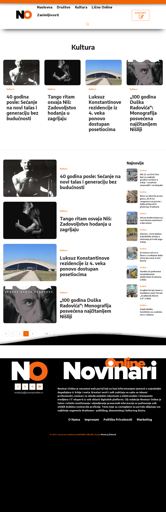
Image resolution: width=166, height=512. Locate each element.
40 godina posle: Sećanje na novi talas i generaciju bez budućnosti (22, 107)
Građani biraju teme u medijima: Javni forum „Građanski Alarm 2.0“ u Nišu (151, 294)
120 (46, 333)
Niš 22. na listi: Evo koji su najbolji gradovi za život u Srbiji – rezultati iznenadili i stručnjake (151, 179)
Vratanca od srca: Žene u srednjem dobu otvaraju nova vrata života (151, 256)
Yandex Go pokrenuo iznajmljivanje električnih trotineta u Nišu (150, 275)
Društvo (143, 170)
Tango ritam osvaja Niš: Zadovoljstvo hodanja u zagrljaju (62, 107)
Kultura (10, 89)
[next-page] (54, 333)
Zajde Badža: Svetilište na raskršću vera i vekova (151, 312)
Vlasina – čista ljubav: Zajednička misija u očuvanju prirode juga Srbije (151, 237)
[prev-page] (6, 333)
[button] (87, 23)
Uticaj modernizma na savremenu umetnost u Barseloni (151, 220)
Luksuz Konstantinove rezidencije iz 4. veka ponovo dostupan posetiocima (84, 266)
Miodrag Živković (108, 434)
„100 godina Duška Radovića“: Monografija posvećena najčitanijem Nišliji (143, 113)
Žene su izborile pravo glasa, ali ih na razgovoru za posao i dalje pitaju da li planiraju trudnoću (151, 201)
